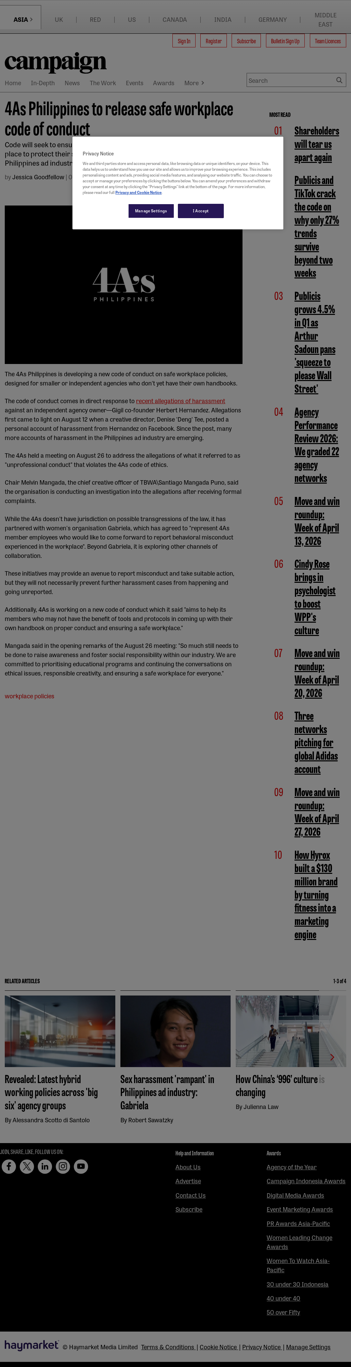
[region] (177, 183)
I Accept (201, 210)
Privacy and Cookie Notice (138, 192)
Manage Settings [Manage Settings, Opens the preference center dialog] (151, 210)
